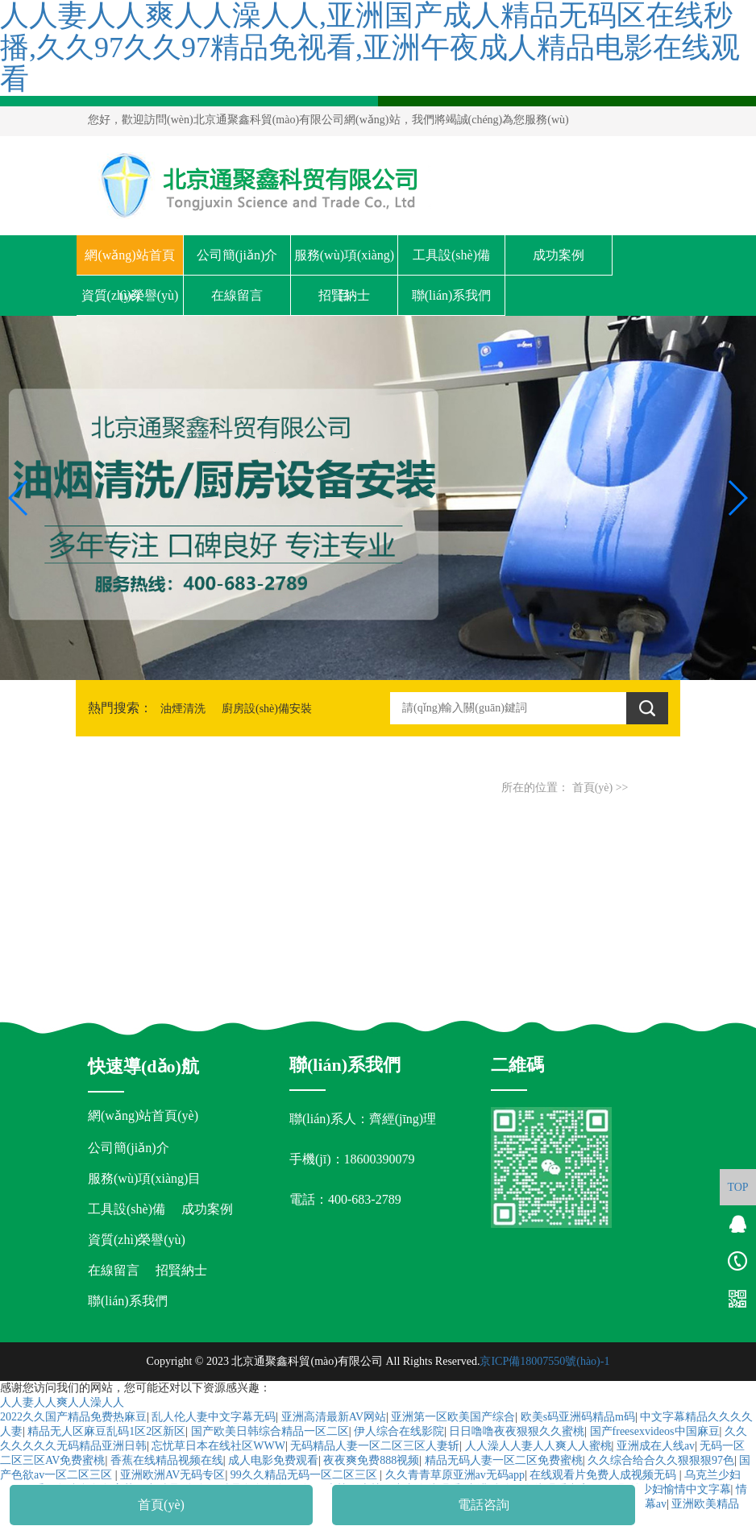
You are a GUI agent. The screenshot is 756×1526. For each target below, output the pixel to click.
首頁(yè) (592, 788)
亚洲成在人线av (656, 1446)
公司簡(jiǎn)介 (237, 255)
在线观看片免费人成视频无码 (604, 1475)
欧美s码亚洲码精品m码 (578, 1417)
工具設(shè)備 (451, 255)
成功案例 (558, 255)
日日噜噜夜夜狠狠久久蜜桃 (516, 1431)
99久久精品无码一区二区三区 (305, 1475)
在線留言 (237, 295)
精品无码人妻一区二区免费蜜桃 (504, 1460)
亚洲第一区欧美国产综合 (453, 1417)
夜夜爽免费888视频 (371, 1460)
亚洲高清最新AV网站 (333, 1417)
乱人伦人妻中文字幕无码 (214, 1417)
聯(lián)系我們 (452, 295)
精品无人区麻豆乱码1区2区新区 (106, 1431)
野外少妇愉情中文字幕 (674, 1489)
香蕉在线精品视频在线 (166, 1460)
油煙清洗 (183, 709)
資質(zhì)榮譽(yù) (130, 295)
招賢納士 (344, 295)
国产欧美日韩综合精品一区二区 (270, 1431)
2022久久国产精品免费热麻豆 (73, 1417)
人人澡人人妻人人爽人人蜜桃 (538, 1446)
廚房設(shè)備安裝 (267, 709)
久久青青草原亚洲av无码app (455, 1475)
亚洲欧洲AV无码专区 (172, 1475)
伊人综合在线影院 (399, 1431)
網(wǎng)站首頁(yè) (129, 262)
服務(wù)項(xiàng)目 (344, 262)
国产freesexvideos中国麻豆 (655, 1431)
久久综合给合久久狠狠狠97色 (661, 1460)
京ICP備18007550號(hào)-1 (544, 1361)
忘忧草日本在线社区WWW (218, 1446)
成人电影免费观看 (273, 1460)
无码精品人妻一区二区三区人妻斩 (374, 1446)
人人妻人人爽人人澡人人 (62, 1402)
